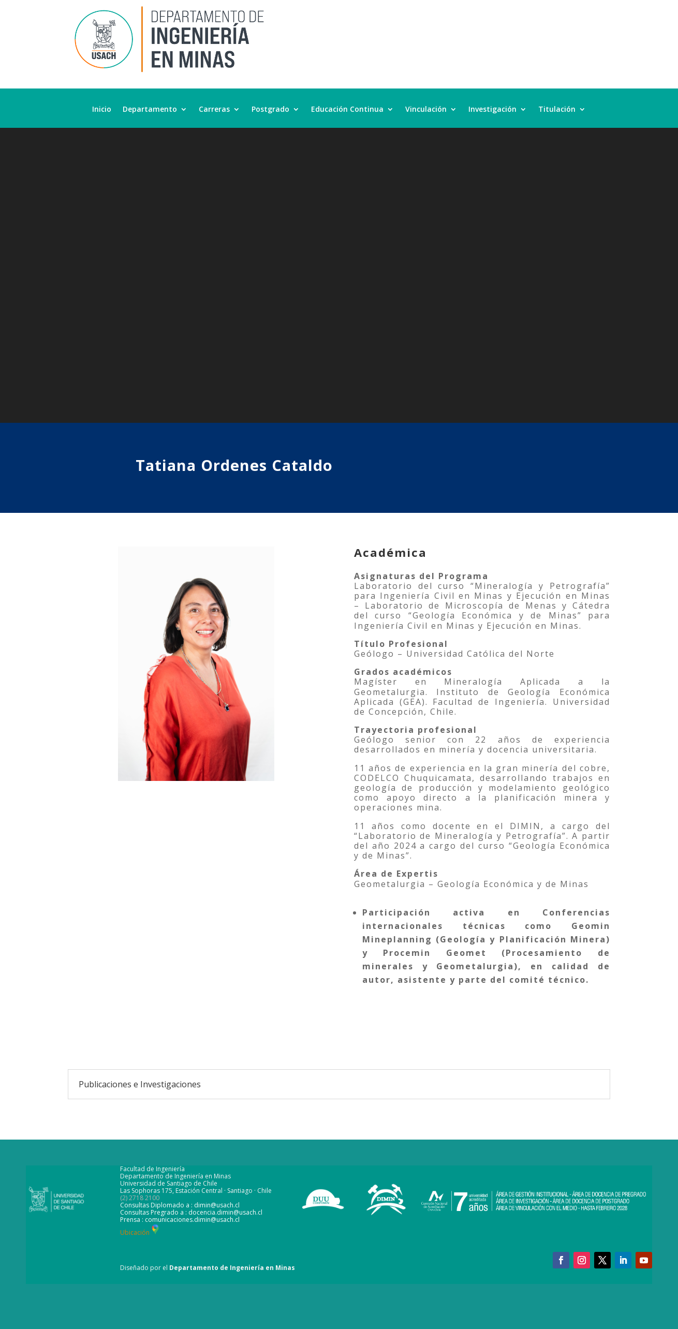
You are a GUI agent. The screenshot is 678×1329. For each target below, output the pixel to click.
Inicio (101, 110)
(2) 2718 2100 (139, 1197)
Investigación (492, 110)
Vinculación (426, 110)
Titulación (557, 110)
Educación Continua (347, 110)
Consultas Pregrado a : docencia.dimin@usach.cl (191, 1212)
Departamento (150, 110)
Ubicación (140, 1232)
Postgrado (270, 110)
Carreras (214, 110)
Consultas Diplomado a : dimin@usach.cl (180, 1205)
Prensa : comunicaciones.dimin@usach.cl (180, 1219)
